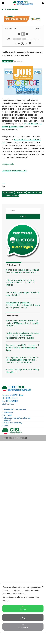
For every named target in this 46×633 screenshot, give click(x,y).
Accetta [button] (23, 608)
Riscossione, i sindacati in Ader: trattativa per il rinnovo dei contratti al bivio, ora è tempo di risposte (22, 347)
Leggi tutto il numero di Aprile (14, 171)
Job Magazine (20, 192)
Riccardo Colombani (11, 195)
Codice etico (8, 412)
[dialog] (23, 608)
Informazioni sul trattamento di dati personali (17, 419)
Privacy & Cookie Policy (13, 423)
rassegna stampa (35, 192)
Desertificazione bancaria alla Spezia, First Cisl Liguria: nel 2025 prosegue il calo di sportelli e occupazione (22, 323)
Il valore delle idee (11, 9)
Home (6, 426)
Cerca (23, 217)
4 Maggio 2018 (18, 61)
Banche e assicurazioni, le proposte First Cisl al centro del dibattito (22, 293)
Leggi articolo (8, 164)
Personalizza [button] (23, 626)
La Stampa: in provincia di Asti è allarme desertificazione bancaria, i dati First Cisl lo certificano (21, 282)
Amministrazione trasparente (15, 409)
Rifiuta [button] (22, 617)
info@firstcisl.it (8, 404)
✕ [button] (43, 586)
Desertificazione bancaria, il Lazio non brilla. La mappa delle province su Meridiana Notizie (22, 271)
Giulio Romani (8, 192)
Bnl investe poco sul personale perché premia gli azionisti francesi (23, 370)
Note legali (8, 415)
